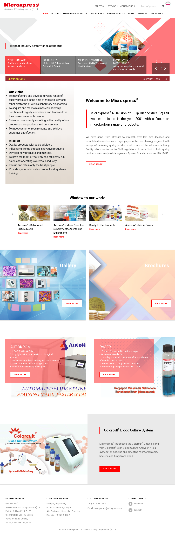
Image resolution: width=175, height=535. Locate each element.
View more (72, 303)
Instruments (157, 14)
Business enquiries (116, 14)
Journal (131, 14)
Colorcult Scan (153, 78)
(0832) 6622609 (98, 504)
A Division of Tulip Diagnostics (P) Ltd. (21, 6)
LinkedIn (138, 510)
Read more (96, 164)
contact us (126, 6)
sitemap (112, 6)
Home (45, 14)
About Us (55, 14)
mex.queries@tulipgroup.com (108, 508)
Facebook (138, 504)
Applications (96, 14)
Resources (142, 14)
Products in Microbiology (75, 14)
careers (99, 6)
